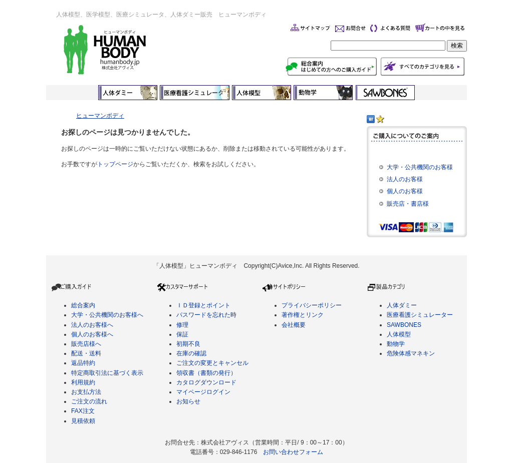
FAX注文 (83, 410)
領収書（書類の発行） (206, 372)
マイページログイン (203, 391)
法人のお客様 (405, 179)
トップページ (115, 164)
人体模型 (399, 334)
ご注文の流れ (89, 401)
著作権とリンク (303, 314)
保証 (182, 334)
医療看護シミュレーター (420, 314)
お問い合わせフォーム (293, 451)
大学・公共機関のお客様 (420, 167)
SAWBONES (404, 324)
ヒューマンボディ (100, 115)
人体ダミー (402, 305)
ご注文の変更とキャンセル (212, 362)
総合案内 (83, 305)
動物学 (396, 343)
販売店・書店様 (408, 203)
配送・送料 (86, 353)
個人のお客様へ (92, 334)
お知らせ (188, 401)
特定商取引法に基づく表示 (107, 372)
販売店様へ (86, 343)
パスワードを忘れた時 (206, 314)
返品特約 (83, 362)
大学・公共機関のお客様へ (107, 314)
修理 (182, 324)
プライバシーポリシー (312, 305)
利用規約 (83, 382)
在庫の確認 (191, 353)
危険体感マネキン (411, 353)
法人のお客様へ (92, 324)
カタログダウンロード (206, 382)
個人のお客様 (405, 191)
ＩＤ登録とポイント (203, 305)
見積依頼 (83, 420)
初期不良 (188, 343)
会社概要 (294, 324)
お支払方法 (86, 391)
